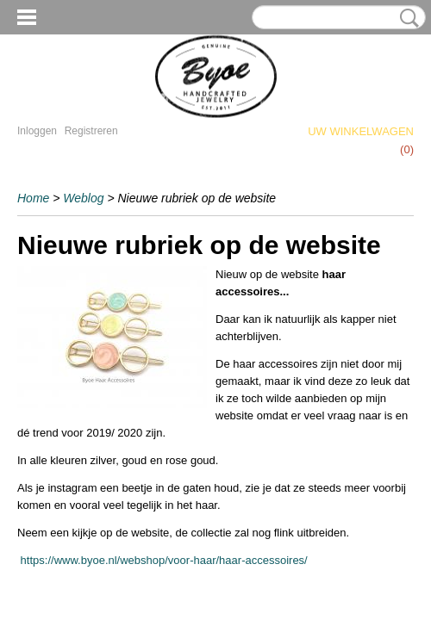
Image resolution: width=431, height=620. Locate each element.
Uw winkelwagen (361, 131)
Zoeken (406, 18)
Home (33, 198)
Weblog (83, 198)
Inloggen (37, 131)
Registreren (91, 131)
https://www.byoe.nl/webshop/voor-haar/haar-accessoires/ (162, 560)
